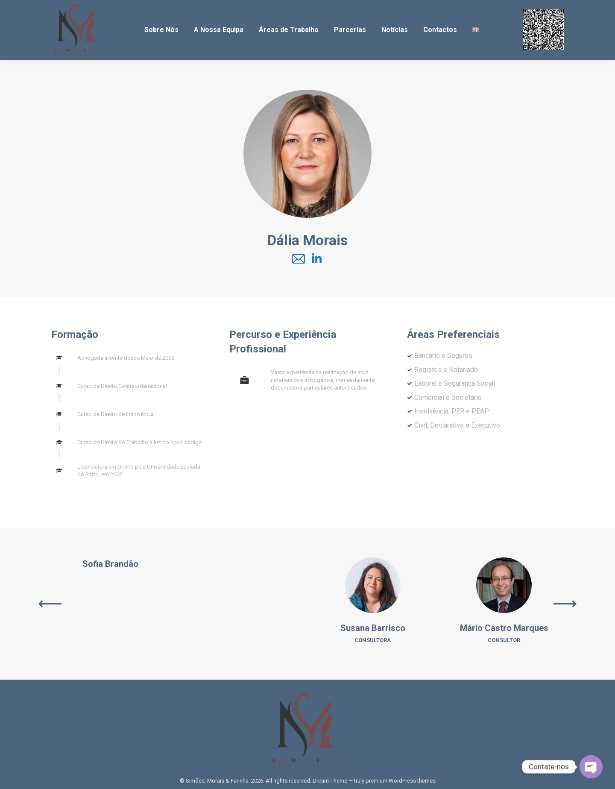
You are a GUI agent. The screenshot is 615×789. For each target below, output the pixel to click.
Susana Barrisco (372, 628)
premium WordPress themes (401, 780)
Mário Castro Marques (504, 628)
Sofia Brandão (110, 564)
